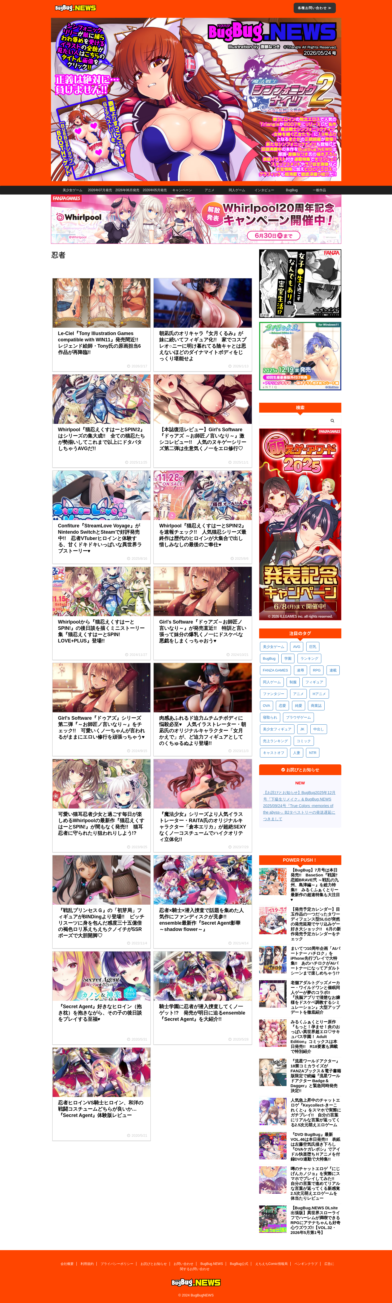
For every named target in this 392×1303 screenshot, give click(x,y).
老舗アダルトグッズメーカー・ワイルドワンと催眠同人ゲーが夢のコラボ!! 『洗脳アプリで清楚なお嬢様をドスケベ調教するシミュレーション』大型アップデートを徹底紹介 (315, 997)
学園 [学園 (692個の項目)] (287, 658)
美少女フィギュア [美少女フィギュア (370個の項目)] (277, 729)
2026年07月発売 (100, 190)
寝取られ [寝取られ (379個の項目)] (270, 717)
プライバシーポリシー (117, 1264)
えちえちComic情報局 (271, 1264)
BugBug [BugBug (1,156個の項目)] (269, 658)
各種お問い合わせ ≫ (314, 8)
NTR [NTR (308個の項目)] (312, 753)
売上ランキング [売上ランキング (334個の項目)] (275, 741)
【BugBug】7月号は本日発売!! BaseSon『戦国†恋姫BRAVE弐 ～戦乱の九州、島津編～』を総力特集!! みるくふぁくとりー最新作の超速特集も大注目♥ (315, 885)
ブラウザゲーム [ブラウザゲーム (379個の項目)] (298, 717)
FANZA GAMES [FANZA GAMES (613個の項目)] (275, 670)
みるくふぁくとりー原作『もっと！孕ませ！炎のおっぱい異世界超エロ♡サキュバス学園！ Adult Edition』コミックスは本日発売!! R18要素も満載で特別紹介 (315, 1036)
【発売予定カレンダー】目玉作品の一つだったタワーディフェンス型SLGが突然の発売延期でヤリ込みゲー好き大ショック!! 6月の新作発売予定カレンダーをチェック (316, 924)
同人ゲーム (237, 190)
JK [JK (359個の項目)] (302, 729)
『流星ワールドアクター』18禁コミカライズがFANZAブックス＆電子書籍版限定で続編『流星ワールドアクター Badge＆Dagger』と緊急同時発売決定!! (316, 1076)
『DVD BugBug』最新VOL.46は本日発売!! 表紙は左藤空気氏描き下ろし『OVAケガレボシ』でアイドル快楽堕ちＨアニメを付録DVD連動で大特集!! (316, 1146)
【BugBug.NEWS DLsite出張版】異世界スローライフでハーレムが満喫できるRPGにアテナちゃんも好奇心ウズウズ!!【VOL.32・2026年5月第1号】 (316, 1220)
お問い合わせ (183, 1264)
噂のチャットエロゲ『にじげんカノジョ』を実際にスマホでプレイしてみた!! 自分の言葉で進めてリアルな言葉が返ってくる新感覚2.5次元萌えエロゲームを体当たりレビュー (315, 1183)
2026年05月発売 (155, 190)
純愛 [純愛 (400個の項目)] (298, 706)
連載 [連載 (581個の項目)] (333, 670)
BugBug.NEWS (212, 1264)
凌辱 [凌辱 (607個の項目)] (300, 670)
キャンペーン (182, 190)
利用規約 (87, 1264)
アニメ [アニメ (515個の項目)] (298, 694)
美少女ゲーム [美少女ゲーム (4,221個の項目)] (273, 647)
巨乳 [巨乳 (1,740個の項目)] (312, 647)
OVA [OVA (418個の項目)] (266, 706)
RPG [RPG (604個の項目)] (317, 670)
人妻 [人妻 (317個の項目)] (296, 753)
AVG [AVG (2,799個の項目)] (297, 647)
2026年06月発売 (127, 190)
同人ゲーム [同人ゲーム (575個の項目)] (272, 682)
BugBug (292, 190)
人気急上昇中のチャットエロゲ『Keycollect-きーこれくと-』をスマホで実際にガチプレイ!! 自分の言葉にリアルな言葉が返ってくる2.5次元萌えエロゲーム (316, 1112)
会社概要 (67, 1264)
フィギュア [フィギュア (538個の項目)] (314, 682)
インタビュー (264, 190)
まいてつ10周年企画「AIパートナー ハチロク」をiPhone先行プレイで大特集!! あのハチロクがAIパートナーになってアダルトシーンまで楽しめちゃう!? (316, 960)
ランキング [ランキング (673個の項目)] (309, 658)
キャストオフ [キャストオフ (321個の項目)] (273, 753)
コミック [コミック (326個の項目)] (304, 741)
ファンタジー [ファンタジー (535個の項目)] (273, 694)
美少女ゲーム (72, 190)
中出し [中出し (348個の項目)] (318, 729)
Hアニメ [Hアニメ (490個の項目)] (319, 694)
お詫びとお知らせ (154, 1264)
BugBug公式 (239, 1264)
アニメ (209, 190)
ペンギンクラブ (305, 1264)
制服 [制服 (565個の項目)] (293, 682)
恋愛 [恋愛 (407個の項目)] (282, 706)
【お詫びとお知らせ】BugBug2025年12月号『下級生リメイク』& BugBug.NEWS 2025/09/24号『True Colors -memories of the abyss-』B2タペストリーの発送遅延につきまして (299, 805)
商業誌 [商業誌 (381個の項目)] (316, 706)
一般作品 (319, 190)
